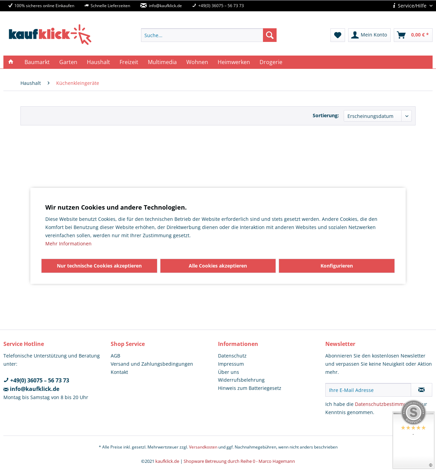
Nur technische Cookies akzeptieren (99, 265)
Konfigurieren (337, 265)
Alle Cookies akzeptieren (218, 265)
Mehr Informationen (68, 243)
